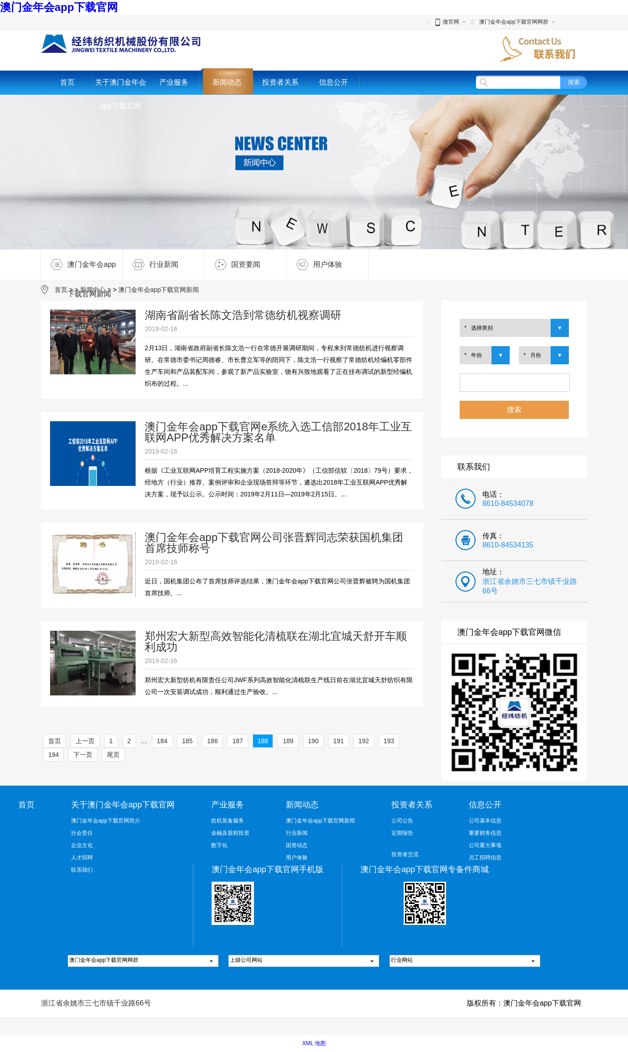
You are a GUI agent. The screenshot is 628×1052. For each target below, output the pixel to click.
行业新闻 (150, 265)
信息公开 (333, 82)
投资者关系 (280, 82)
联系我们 (82, 870)
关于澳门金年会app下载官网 (120, 94)
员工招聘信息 (485, 857)
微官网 (446, 22)
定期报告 (402, 833)
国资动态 (297, 845)
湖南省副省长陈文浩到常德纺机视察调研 (243, 315)
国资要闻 (232, 265)
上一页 (85, 741)
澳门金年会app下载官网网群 (513, 22)
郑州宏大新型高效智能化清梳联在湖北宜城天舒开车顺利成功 (276, 641)
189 (288, 741)
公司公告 (402, 820)
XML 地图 (314, 1043)
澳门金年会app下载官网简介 (105, 820)
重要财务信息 (485, 833)
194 (53, 754)
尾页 (113, 754)
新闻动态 (227, 82)
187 (238, 741)
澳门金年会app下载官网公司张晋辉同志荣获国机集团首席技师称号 (274, 542)
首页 (67, 82)
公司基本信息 (485, 820)
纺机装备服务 (227, 820)
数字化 (219, 845)
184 (162, 741)
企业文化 (82, 845)
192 (363, 741)
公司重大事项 (485, 845)
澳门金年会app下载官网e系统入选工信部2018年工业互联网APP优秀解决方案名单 (278, 432)
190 (313, 741)
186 (212, 741)
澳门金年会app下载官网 (59, 7)
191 (338, 741)
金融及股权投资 (230, 833)
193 (389, 741)
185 (187, 741)
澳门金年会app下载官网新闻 (78, 265)
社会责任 (82, 833)
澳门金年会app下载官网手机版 (268, 869)
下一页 (82, 754)
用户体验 (314, 265)
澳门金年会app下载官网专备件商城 (424, 869)
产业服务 (173, 82)
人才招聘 (82, 857)
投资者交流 (405, 854)
